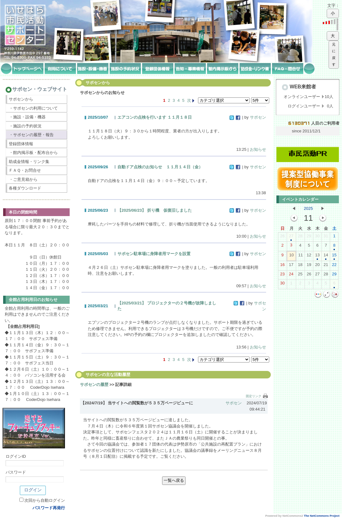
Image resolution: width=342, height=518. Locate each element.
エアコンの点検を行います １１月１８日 (154, 117)
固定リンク (253, 396)
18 (300, 266)
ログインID (16, 456)
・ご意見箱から (23, 179)
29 (309, 237)
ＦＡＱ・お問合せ (25, 170)
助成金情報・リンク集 (29, 161)
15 (334, 256)
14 (326, 256)
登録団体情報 (21, 143)
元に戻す (333, 54)
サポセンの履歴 (94, 384)
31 (326, 237)
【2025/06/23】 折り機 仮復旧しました (154, 210)
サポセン (258, 117)
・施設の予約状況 (25, 126)
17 (291, 266)
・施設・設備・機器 (27, 117)
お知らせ (258, 149)
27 (291, 237)
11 (300, 256)
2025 (308, 208)
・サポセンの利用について (33, 108)
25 (300, 275)
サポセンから (21, 99)
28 (300, 237)
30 (317, 237)
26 (282, 237)
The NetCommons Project (322, 515)
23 (282, 275)
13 (317, 256)
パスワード (16, 472)
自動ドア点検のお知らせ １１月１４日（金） (160, 167)
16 (282, 266)
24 (291, 275)
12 (309, 256)
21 (326, 266)
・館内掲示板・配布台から (33, 152)
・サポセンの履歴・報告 (31, 134)
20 (317, 266)
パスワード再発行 (48, 508)
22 (334, 266)
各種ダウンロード (25, 188)
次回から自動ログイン (44, 500)
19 (309, 266)
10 (291, 256)
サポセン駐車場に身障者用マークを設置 (154, 253)
